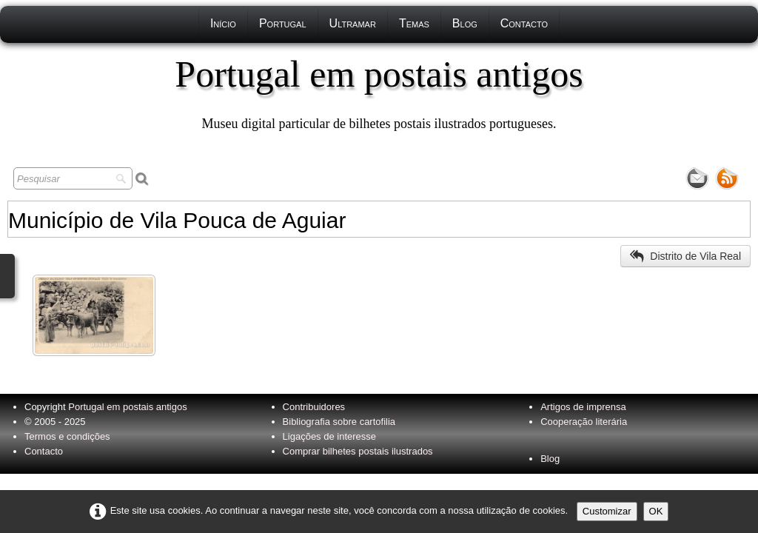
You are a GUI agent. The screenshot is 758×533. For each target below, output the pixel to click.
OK (656, 511)
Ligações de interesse (329, 436)
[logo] (379, 92)
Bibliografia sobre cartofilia (339, 421)
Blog (464, 23)
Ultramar (352, 23)
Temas (414, 23)
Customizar (607, 511)
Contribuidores (314, 406)
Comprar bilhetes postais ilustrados (358, 451)
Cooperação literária (583, 421)
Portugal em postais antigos (127, 406)
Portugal (282, 23)
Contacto (524, 23)
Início (223, 23)
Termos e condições (67, 436)
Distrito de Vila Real (685, 256)
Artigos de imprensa (583, 406)
